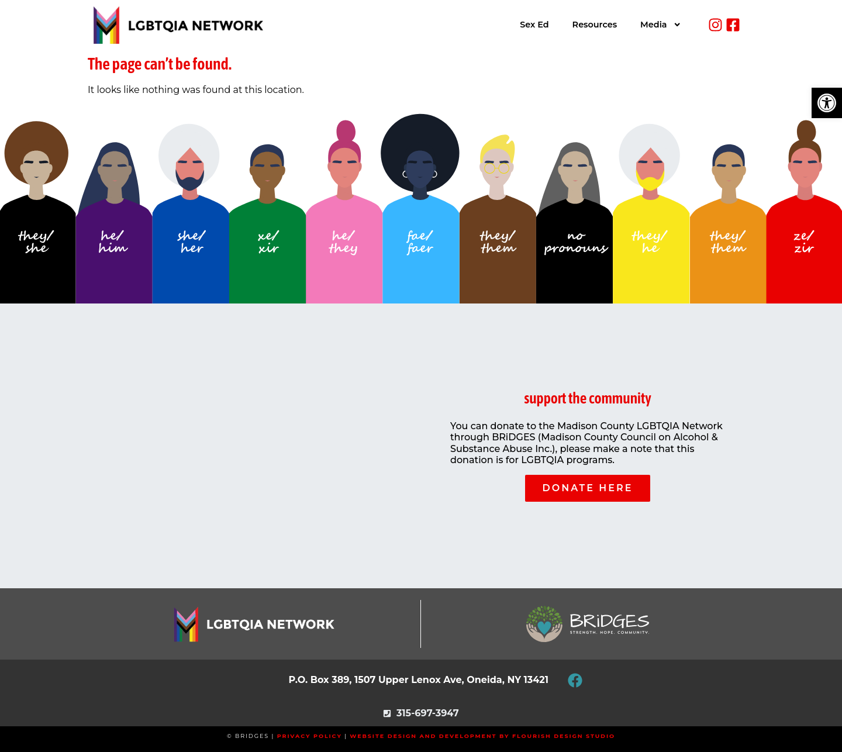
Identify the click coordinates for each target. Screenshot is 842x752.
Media (660, 25)
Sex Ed (534, 24)
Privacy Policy (309, 736)
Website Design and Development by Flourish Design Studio (482, 736)
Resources (594, 24)
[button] (827, 103)
